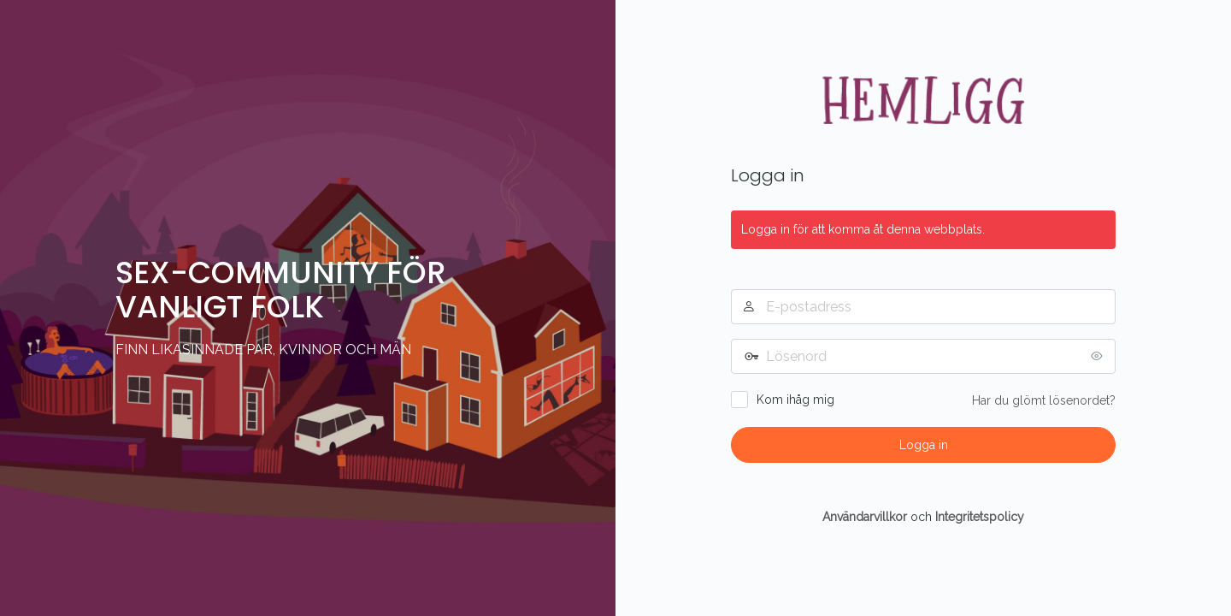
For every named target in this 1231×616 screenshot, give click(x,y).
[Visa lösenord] (1098, 356)
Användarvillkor (864, 517)
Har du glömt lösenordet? (1044, 400)
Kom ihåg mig (795, 399)
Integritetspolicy (979, 517)
